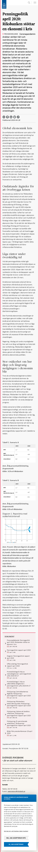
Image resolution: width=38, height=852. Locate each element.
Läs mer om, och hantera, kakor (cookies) (16, 831)
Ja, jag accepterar (16, 844)
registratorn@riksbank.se (16, 791)
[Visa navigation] (35, 2)
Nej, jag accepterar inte (16, 838)
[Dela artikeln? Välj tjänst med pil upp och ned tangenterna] (11, 117)
